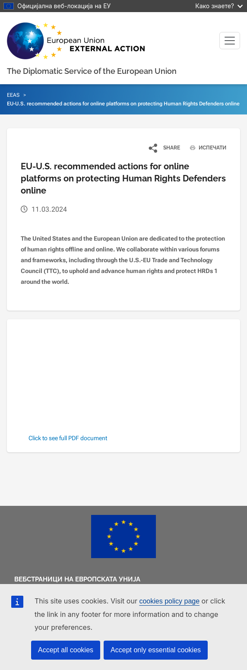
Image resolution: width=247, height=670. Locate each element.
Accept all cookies (65, 650)
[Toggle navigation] (229, 40)
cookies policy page (169, 601)
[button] (164, 148)
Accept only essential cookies (156, 650)
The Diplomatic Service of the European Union (92, 71)
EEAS (13, 95)
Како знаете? (219, 6)
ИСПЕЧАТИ (205, 148)
